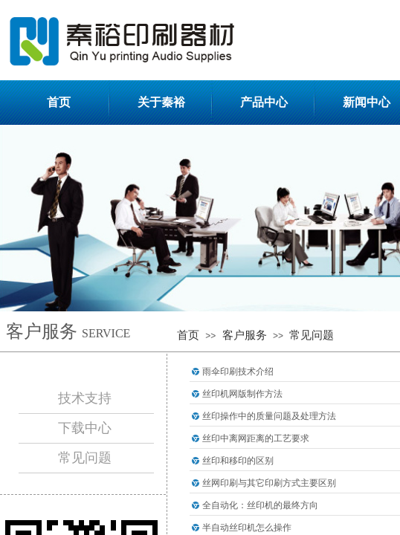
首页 (59, 102)
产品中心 (264, 102)
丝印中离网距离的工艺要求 (255, 438)
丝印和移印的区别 (238, 460)
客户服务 (244, 335)
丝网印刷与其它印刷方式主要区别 (269, 483)
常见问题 (311, 335)
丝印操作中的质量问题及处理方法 (269, 416)
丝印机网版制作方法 (242, 394)
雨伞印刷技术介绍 (238, 371)
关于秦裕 (161, 102)
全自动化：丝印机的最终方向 (260, 505)
